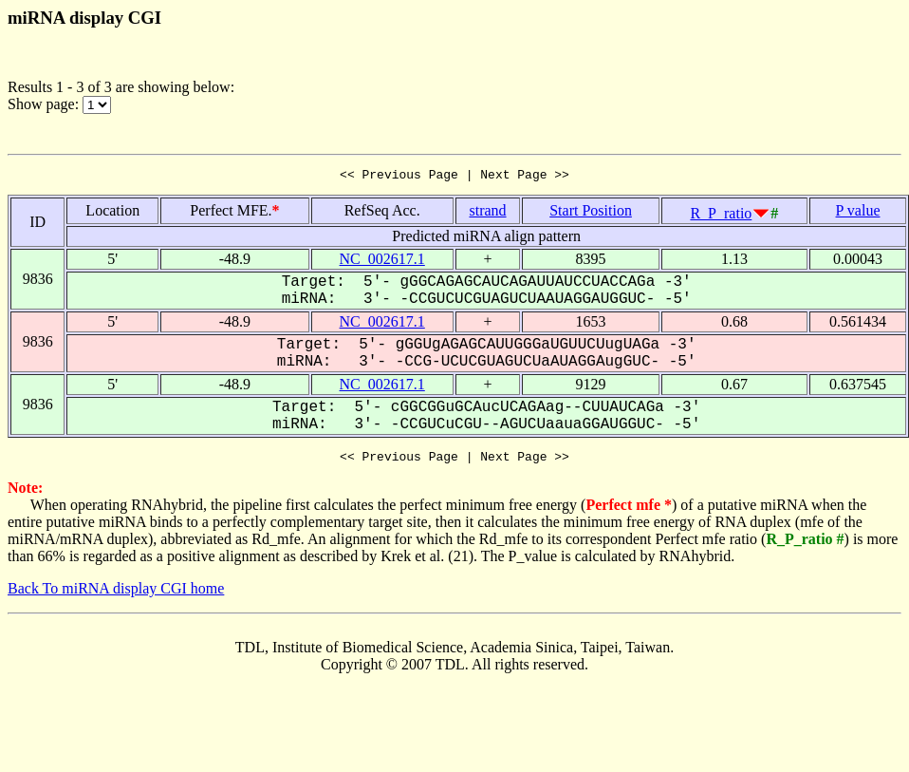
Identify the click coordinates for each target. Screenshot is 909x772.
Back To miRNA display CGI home (116, 594)
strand (487, 213)
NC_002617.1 (382, 262)
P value (858, 213)
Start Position (590, 213)
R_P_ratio (720, 216)
